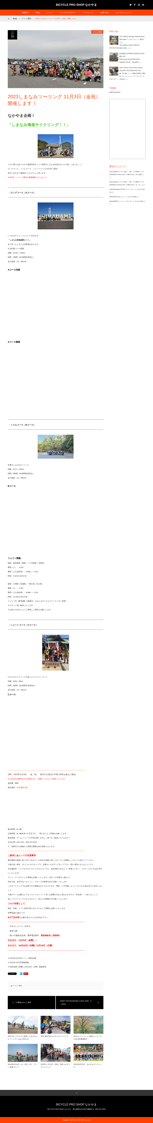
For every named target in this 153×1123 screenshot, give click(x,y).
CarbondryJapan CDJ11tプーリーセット (122, 189)
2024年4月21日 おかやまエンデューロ (88, 1065)
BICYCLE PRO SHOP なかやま (76, 4)
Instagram (138, 4)
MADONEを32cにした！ (117, 197)
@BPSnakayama (114, 92)
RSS (143, 4)
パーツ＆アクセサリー (67, 13)
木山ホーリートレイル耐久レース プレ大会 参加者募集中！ (88, 1037)
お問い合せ (105, 13)
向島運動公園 (22, 787)
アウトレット (88, 13)
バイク (49, 13)
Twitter (130, 4)
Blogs (38, 13)
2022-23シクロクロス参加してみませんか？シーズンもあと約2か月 (22, 1037)
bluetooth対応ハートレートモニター (120, 201)
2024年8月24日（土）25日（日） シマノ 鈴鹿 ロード (22, 1065)
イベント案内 (97, 32)
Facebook (134, 4)
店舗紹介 (25, 13)
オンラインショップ (123, 13)
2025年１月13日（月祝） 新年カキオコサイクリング (55, 1065)
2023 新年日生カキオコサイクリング (54, 1036)
